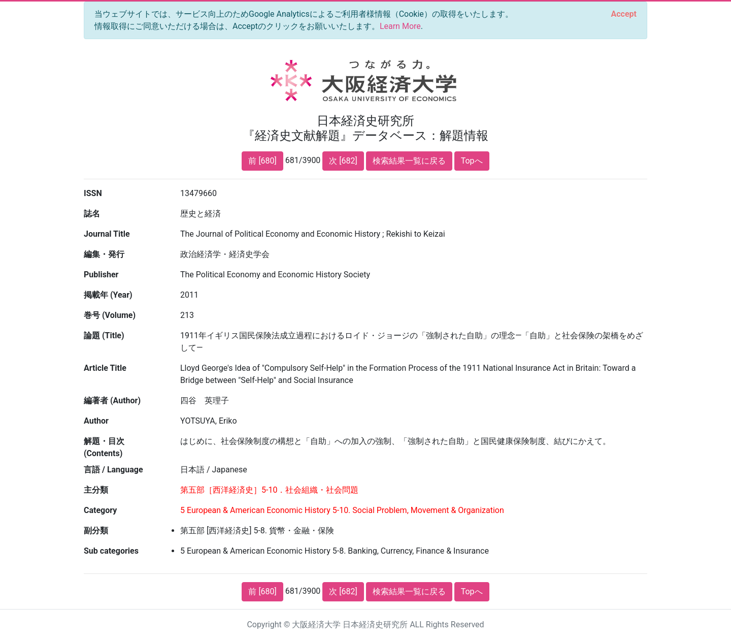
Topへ (472, 161)
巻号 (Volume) (110, 315)
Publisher (101, 274)
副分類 (96, 530)
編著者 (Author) (112, 400)
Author (96, 421)
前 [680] (262, 161)
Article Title (105, 368)
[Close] (624, 14)
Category (100, 510)
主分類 (96, 490)
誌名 (92, 213)
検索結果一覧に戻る (409, 161)
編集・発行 (104, 254)
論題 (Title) (104, 335)
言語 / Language (113, 469)
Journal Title (107, 234)
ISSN (93, 193)
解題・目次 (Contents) (104, 447)
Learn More (400, 26)
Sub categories (111, 551)
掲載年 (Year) (108, 295)
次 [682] (343, 161)
